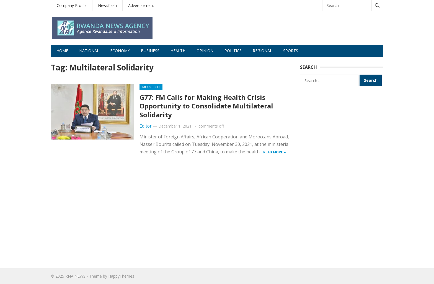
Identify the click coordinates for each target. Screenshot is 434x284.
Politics (233, 50)
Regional (262, 50)
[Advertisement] (341, 176)
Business (150, 50)
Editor (146, 126)
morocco (151, 87)
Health (177, 50)
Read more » (274, 152)
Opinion (205, 50)
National (89, 50)
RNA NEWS (75, 276)
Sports (290, 50)
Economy (120, 50)
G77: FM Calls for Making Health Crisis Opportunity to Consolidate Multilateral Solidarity (206, 106)
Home (62, 50)
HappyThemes (121, 276)
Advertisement (141, 5)
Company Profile (72, 5)
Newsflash (107, 5)
